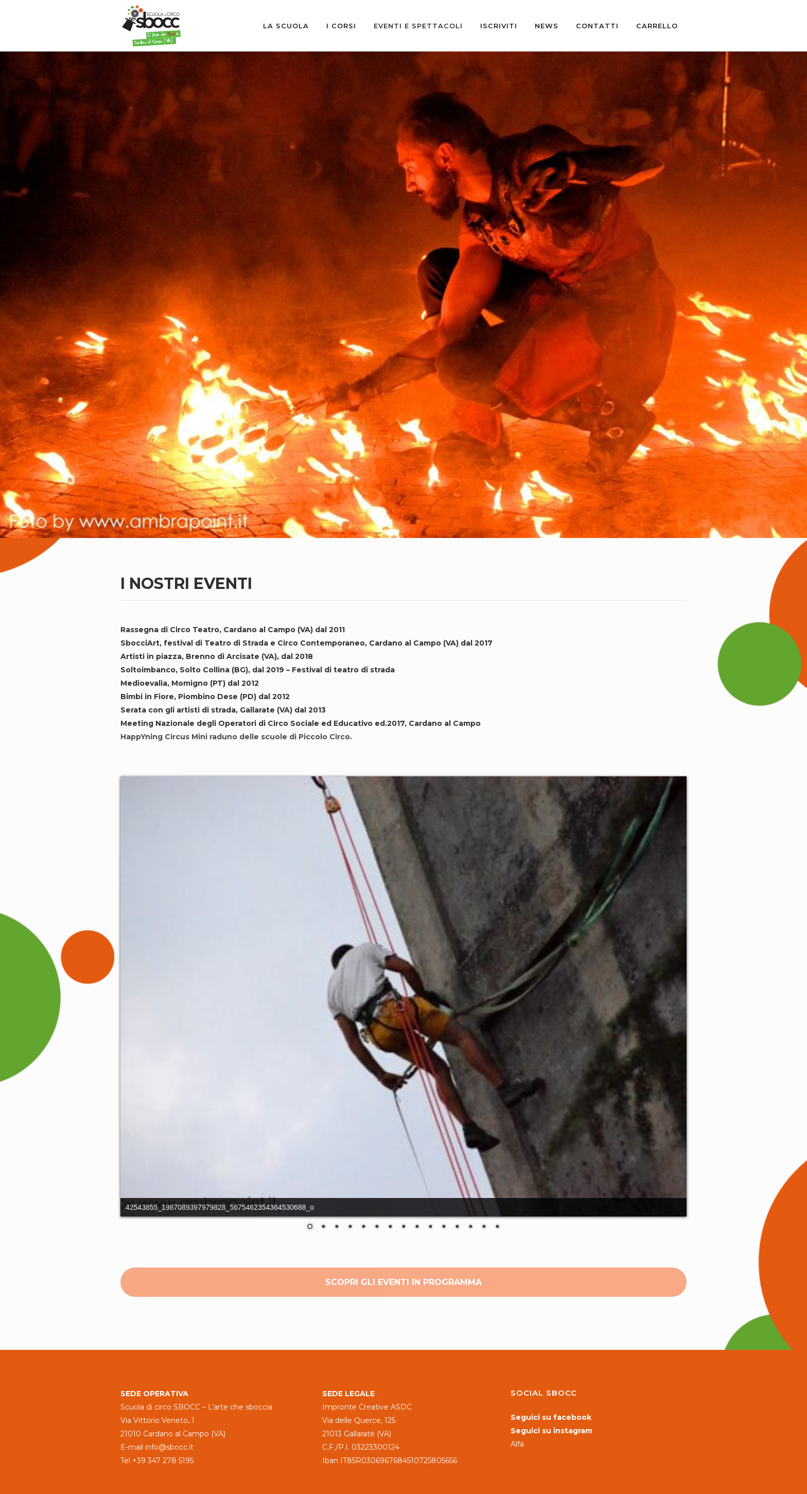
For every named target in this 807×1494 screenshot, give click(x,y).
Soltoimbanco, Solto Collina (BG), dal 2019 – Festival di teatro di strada (257, 669)
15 (497, 1227)
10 (430, 1227)
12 (457, 1227)
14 (483, 1227)
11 (443, 1227)
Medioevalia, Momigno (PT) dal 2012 (189, 683)
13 (470, 1227)
